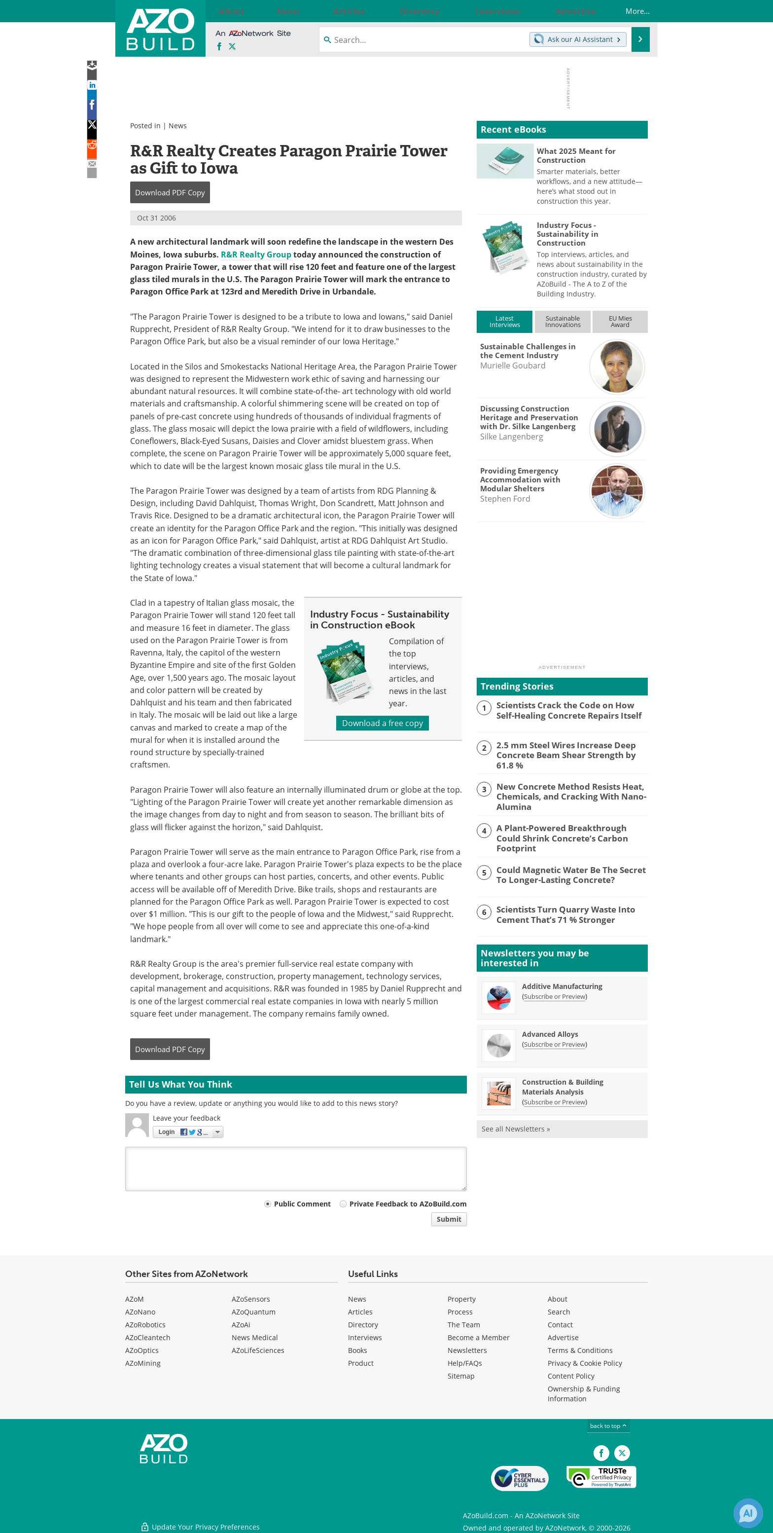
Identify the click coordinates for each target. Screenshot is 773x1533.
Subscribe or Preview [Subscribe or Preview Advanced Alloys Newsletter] (554, 1038)
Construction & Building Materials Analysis (562, 1081)
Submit (449, 1219)
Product (361, 1363)
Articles (360, 1311)
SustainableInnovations (563, 321)
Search (559, 1311)
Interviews (365, 1337)
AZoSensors (251, 1299)
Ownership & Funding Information (584, 1393)
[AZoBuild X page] (232, 46)
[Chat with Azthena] (748, 1513)
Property (462, 1299)
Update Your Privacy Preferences (200, 1520)
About (557, 1299)
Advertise (563, 1337)
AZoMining (143, 1363)
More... (628, 11)
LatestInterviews (505, 321)
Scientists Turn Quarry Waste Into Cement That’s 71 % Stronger (559, 908)
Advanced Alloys (550, 1028)
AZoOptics (142, 1350)
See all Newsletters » (516, 1123)
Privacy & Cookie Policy (585, 1363)
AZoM (134, 1299)
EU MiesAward (620, 321)
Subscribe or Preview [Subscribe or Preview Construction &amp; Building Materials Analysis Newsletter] (554, 1096)
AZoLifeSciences (258, 1350)
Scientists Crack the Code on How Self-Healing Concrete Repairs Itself (567, 709)
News (178, 125)
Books (357, 1350)
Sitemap (461, 1376)
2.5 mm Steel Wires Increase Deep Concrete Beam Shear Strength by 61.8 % (568, 753)
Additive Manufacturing (562, 981)
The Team (464, 1324)
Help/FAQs (465, 1363)
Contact (560, 1324)
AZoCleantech (148, 1337)
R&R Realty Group (257, 254)
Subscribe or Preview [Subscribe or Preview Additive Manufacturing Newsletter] (554, 990)
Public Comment (302, 1203)
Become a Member (479, 1337)
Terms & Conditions (580, 1350)
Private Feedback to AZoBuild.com (408, 1203)
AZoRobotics (145, 1324)
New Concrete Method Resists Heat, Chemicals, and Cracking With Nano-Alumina (564, 793)
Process (460, 1311)
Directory (363, 1324)
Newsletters (467, 1350)
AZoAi (241, 1324)
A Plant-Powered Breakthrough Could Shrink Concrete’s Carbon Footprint (565, 829)
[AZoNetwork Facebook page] (219, 46)
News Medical (255, 1337)
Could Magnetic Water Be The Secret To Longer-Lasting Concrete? (569, 868)
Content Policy (571, 1376)
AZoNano (140, 1311)
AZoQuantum (254, 1311)
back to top (609, 1426)
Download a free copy (382, 723)
